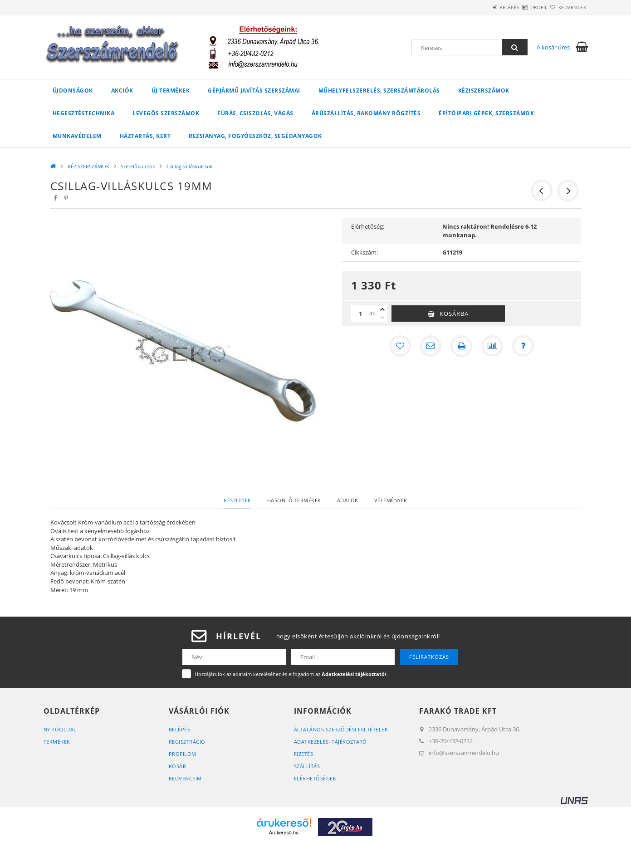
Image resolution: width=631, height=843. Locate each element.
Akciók (122, 90)
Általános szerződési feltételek (341, 729)
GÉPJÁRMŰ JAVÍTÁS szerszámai (254, 90)
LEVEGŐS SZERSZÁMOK (165, 113)
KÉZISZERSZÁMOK (483, 90)
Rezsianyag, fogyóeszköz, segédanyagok (255, 136)
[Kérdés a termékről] (523, 346)
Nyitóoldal (60, 729)
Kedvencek (567, 7)
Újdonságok (73, 90)
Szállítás (307, 766)
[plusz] (382, 309)
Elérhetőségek (315, 778)
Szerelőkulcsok (138, 166)
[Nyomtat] (461, 346)
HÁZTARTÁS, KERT (145, 136)
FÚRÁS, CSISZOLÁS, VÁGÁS (255, 113)
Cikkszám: (364, 252)
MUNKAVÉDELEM (77, 136)
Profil (523, 7)
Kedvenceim (185, 778)
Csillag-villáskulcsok (189, 166)
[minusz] (382, 318)
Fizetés (303, 753)
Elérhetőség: (367, 226)
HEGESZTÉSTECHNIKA (84, 113)
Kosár (177, 766)
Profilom (182, 753)
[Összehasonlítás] (492, 346)
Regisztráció (187, 741)
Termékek (57, 741)
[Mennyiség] (360, 313)
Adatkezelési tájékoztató (330, 741)
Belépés (483, 7)
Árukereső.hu (283, 832)
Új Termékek (171, 90)
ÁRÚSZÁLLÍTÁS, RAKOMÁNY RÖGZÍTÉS (366, 113)
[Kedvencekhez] (400, 346)
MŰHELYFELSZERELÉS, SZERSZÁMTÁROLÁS (379, 90)
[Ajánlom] (430, 346)
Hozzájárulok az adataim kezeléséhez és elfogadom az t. (291, 674)
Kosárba (454, 313)
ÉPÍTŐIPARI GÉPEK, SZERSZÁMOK (486, 113)
